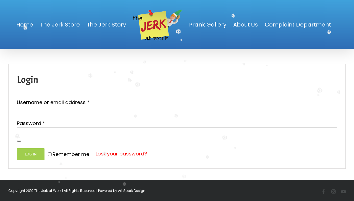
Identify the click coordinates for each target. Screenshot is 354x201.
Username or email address (53, 102)
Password (31, 123)
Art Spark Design (131, 190)
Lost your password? (121, 153)
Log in (30, 154)
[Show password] (19, 141)
